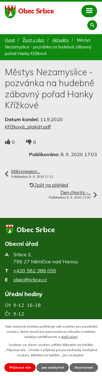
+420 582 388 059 (34, 270)
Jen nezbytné (52, 367)
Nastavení (84, 367)
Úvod (10, 40)
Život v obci (33, 40)
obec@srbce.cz (30, 279)
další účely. (69, 337)
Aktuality (60, 40)
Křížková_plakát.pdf (28, 127)
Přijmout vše (20, 367)
